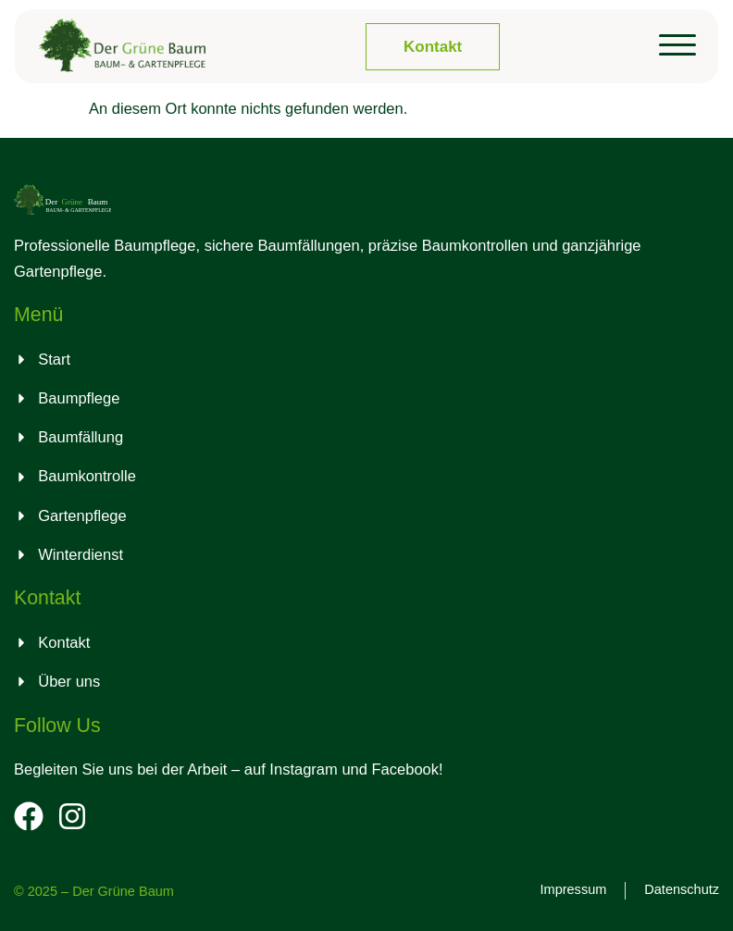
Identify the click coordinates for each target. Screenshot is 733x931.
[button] (677, 45)
